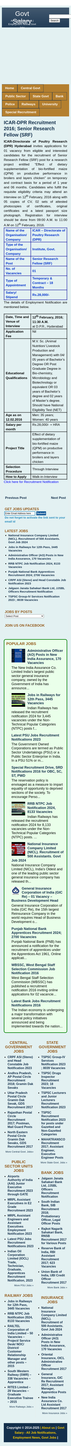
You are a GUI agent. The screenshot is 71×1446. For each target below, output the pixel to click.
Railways (28, 104)
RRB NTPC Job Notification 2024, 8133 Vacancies (41, 808)
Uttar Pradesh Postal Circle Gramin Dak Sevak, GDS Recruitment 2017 (20, 1100)
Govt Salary (22, 17)
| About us (47, 1427)
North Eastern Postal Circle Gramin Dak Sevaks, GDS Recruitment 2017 (20, 1139)
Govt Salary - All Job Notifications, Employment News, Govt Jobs (38, 1432)
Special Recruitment (20, 112)
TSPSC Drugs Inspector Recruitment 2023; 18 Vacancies (51, 1080)
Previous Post (16, 498)
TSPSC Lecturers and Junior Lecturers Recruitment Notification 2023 (53, 1100)
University (50, 104)
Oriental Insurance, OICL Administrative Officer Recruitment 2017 (53, 1362)
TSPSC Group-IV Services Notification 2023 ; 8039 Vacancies (34, 598)
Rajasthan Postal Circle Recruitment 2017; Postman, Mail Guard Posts (20, 1120)
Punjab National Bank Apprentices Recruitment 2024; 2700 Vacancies (31, 573)
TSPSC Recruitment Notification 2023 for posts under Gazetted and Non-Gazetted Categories (53, 1123)
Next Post (58, 498)
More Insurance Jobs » (54, 1413)
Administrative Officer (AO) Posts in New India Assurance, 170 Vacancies (35, 557)
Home (9, 88)
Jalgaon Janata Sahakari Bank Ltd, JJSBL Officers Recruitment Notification (36, 590)
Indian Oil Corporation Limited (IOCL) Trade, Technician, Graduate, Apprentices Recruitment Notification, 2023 (20, 1266)
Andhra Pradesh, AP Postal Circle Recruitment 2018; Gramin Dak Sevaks (20, 1080)
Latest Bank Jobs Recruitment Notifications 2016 (36, 1003)
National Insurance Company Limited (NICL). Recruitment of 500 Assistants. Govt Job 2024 (34, 539)
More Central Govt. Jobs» (19, 1151)
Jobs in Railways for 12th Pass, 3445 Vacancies (43, 699)
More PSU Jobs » (24, 1285)
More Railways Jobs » (21, 1406)
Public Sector (15, 96)
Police (10, 104)
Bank (60, 96)
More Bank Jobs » (57, 1287)
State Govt (41, 96)
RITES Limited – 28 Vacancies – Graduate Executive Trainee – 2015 (20, 1394)
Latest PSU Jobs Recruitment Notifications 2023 (35, 737)
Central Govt (30, 88)
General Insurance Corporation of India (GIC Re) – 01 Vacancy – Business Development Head (37, 895)
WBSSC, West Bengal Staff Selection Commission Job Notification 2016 (33, 969)
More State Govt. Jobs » (54, 1162)
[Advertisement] (35, 55)
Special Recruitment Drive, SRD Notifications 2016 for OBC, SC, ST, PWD (37, 772)
